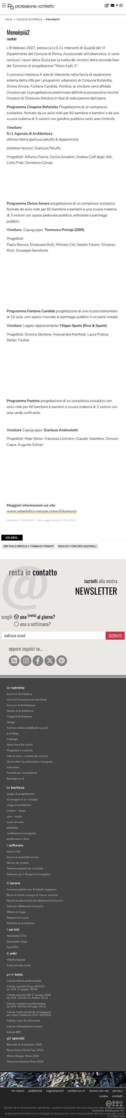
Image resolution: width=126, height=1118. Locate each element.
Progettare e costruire (20, 750)
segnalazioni (55, 1091)
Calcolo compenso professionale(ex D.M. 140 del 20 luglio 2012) (26, 1005)
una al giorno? (34, 616)
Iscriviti (115, 636)
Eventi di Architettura (19, 694)
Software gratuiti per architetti (25, 868)
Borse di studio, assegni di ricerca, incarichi (32, 895)
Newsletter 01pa (17, 941)
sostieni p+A (76, 1091)
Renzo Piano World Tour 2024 (25, 1050)
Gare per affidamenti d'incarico (25, 906)
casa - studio (14, 816)
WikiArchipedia (16, 960)
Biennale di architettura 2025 (24, 1044)
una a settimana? (32, 623)
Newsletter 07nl (16, 936)
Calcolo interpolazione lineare (24, 1026)
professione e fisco (18, 839)
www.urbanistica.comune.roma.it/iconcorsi (41, 511)
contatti (117, 1096)
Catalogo (12, 739)
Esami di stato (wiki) (19, 965)
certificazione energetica (21, 833)
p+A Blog (12, 733)
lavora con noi (99, 1091)
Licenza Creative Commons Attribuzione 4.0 (108, 1109)
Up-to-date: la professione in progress (30, 761)
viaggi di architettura (19, 805)
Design (11, 722)
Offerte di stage (16, 912)
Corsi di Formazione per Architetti (27, 699)
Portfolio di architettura (21, 923)
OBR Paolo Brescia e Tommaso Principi (28, 546)
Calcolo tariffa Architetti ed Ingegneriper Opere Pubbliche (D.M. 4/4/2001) (29, 1013)
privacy (118, 1091)
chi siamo (17, 1091)
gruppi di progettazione (21, 794)
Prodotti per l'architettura (22, 773)
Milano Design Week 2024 (23, 1056)
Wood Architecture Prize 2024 (25, 1061)
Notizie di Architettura (20, 711)
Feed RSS (12, 947)
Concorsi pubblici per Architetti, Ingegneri (31, 889)
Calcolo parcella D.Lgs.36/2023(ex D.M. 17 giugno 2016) (26, 988)
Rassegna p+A (15, 778)
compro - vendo (16, 810)
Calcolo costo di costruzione (23, 1020)
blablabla (12, 827)
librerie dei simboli (18, 863)
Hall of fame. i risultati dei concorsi (27, 756)
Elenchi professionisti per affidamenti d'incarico (35, 900)
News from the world (19, 744)
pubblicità (35, 1091)
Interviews (13, 767)
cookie (103, 1096)
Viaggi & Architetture (19, 716)
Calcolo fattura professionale (24, 981)
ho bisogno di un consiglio (22, 799)
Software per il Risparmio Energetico (29, 874)
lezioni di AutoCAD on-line (23, 857)
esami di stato (15, 822)
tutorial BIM (14, 1032)
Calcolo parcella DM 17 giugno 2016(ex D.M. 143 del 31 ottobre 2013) (29, 996)
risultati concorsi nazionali (77, 546)
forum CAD (13, 851)
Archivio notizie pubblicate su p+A (27, 728)
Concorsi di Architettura (21, 705)
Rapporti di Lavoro (18, 917)
